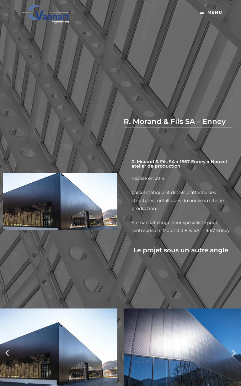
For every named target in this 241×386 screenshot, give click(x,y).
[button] (7, 353)
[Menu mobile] (211, 12)
